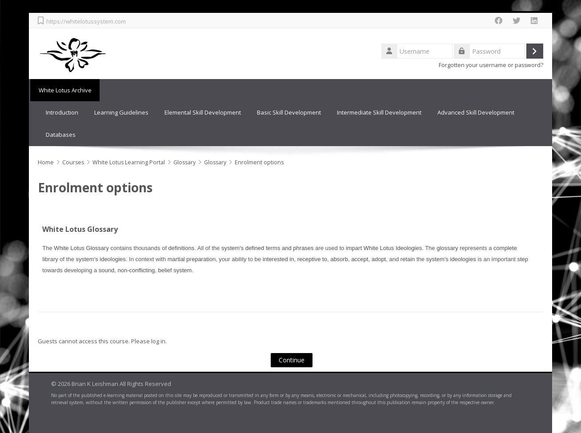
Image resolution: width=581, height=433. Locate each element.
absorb (339, 259)
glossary (447, 248)
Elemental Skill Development (202, 112)
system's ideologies (101, 259)
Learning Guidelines (121, 112)
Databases (61, 135)
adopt (379, 259)
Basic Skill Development (289, 112)
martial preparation (192, 259)
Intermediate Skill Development (379, 112)
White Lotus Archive (64, 90)
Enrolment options (259, 162)
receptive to (312, 259)
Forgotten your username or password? (491, 65)
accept (359, 259)
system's (232, 248)
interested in (278, 259)
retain (408, 259)
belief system (175, 270)
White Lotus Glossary (80, 229)
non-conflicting (136, 270)
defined (254, 248)
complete (505, 248)
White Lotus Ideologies (393, 248)
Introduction (62, 112)
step (522, 259)
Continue (292, 360)
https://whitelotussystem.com (86, 21)
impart (354, 248)
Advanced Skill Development (475, 112)
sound (106, 270)
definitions (181, 248)
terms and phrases (290, 248)
